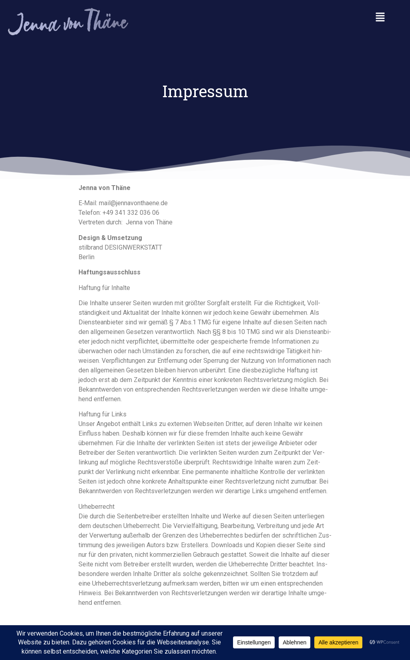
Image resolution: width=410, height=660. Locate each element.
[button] (380, 17)
